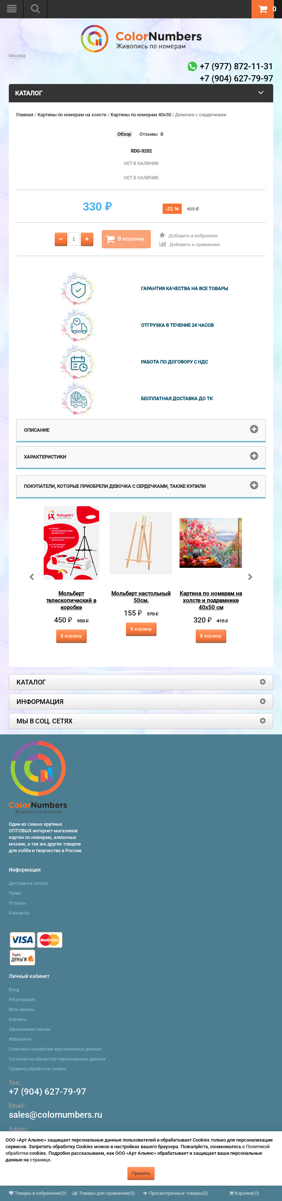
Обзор (124, 134)
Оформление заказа (29, 1029)
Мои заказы (21, 1009)
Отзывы (149, 134)
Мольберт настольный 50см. (141, 597)
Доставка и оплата (28, 883)
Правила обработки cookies (37, 1069)
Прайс (15, 893)
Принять (141, 1173)
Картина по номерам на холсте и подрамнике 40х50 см (211, 600)
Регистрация (22, 999)
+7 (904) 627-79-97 (47, 1092)
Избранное (20, 1039)
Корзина (17, 1019)
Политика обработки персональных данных (55, 1049)
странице (40, 1159)
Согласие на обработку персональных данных (57, 1059)
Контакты (19, 913)
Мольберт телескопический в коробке (71, 600)
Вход (14, 989)
